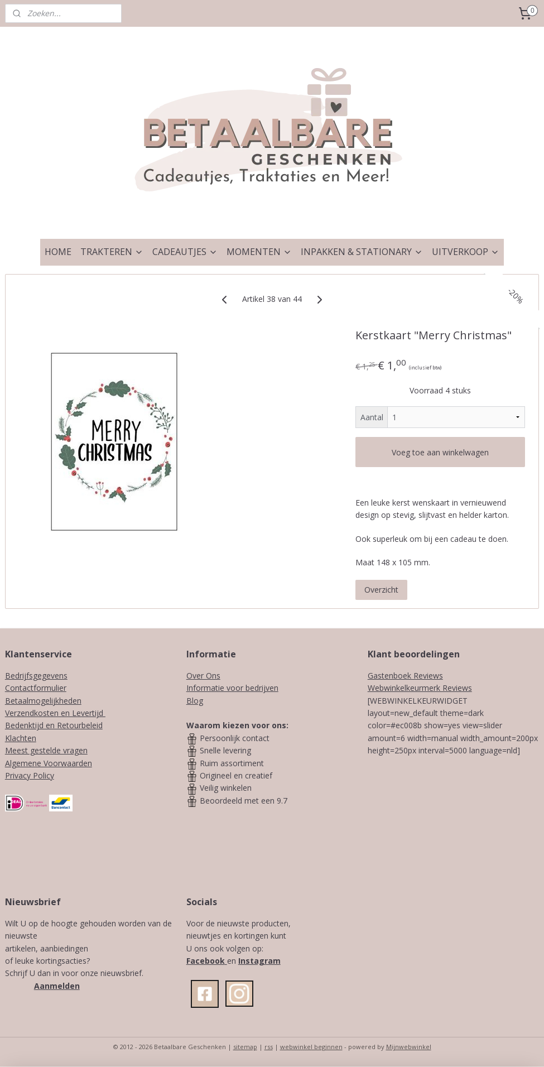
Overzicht (381, 589)
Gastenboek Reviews (405, 675)
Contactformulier (35, 688)
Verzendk (21, 713)
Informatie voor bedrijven (232, 688)
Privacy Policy (29, 775)
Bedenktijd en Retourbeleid (54, 725)
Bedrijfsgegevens (36, 675)
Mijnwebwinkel (408, 1046)
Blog (194, 700)
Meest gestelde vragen (46, 750)
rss (268, 1046)
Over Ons (203, 675)
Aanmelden (57, 986)
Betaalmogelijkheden (43, 700)
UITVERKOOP (465, 252)
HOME (58, 252)
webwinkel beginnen (311, 1046)
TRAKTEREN (111, 252)
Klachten (20, 738)
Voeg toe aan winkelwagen (440, 452)
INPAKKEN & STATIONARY (362, 252)
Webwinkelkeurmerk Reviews (420, 688)
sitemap (245, 1046)
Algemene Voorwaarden (48, 763)
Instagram (259, 960)
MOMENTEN (259, 252)
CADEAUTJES (185, 252)
